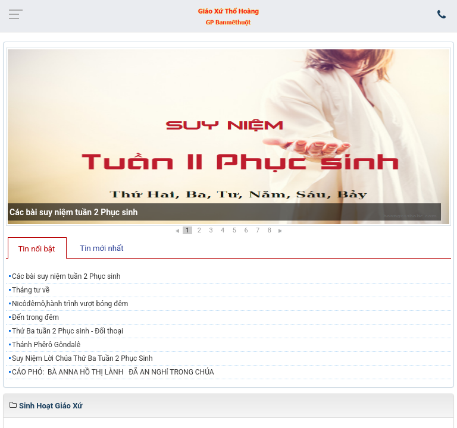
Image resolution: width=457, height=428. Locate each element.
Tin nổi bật (36, 248)
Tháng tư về (30, 290)
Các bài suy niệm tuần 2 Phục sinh (73, 212)
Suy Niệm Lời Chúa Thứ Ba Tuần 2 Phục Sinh (82, 358)
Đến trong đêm (35, 317)
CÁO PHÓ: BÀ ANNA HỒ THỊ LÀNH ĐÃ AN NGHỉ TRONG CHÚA (113, 372)
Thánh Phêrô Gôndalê (46, 345)
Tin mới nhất (101, 248)
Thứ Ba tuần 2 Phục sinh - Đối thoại (67, 331)
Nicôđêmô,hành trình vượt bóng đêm (70, 304)
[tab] (37, 248)
